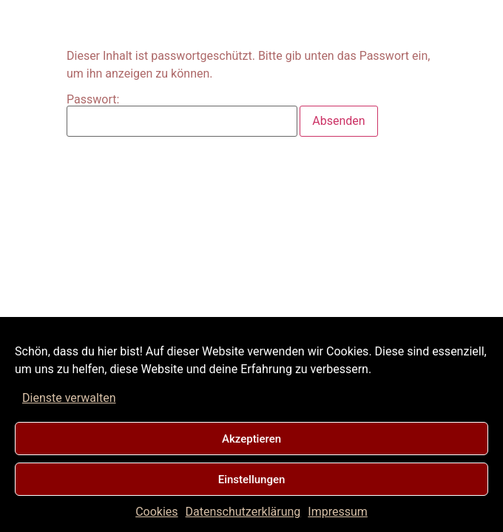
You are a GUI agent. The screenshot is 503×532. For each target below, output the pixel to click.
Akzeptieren (251, 439)
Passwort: (182, 115)
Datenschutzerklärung (243, 512)
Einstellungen (252, 479)
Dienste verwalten (69, 398)
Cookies (156, 512)
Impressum (338, 512)
